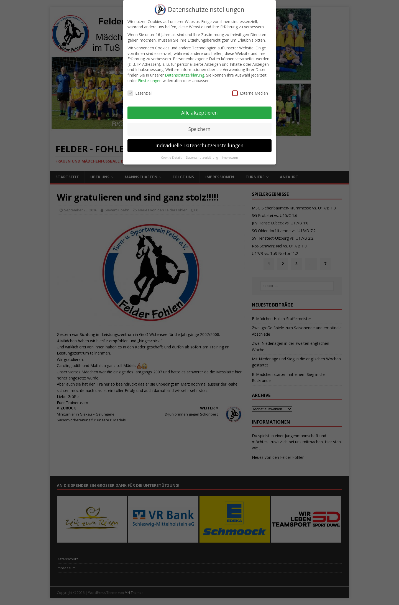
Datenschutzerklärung (184, 71)
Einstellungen (150, 77)
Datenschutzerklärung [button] (202, 154)
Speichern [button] (199, 125)
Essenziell (139, 89)
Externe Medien (250, 89)
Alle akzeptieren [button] (199, 109)
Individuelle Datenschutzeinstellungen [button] (199, 142)
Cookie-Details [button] (172, 154)
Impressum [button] (230, 154)
